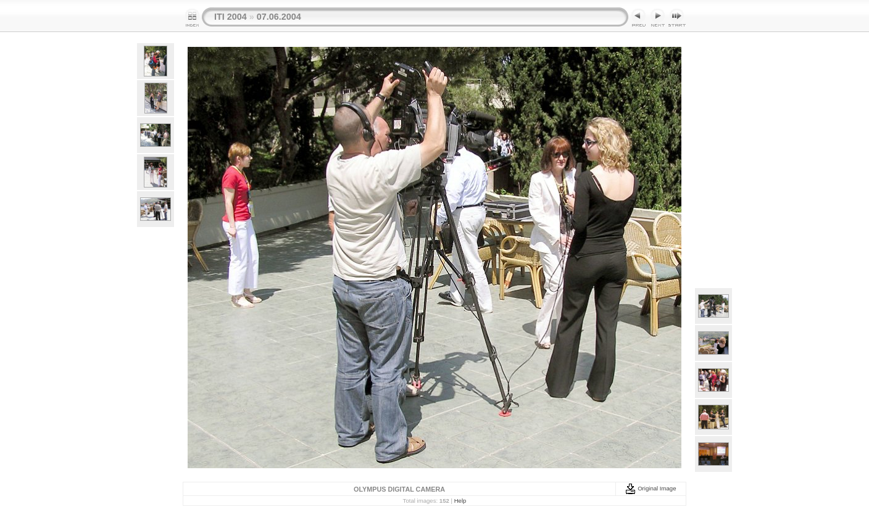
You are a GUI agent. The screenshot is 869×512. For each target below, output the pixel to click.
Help (460, 500)
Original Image (650, 488)
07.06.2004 (279, 17)
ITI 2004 (230, 17)
